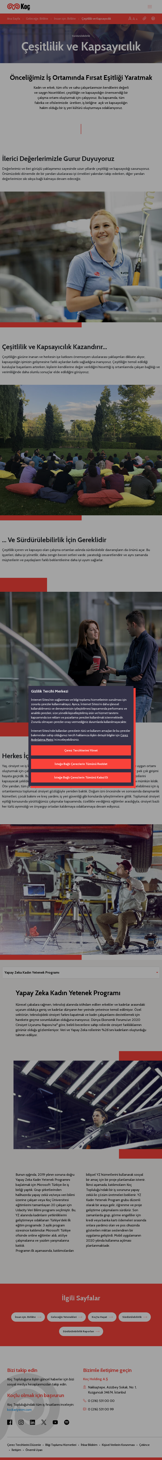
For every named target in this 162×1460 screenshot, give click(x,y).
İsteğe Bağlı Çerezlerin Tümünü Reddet (81, 764)
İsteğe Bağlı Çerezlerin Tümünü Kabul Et (81, 777)
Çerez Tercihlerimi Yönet (81, 750)
